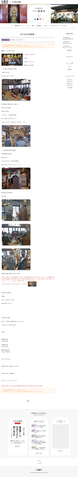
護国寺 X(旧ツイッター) (38, 19)
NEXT (35, 401)
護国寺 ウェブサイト (43, 19)
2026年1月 (69, 83)
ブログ (45, 25)
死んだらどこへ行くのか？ (68, 47)
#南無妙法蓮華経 (21, 385)
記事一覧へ (69, 50)
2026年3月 (69, 79)
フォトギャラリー (54, 25)
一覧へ (28, 400)
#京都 (34, 385)
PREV (21, 401)
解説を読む (17, 446)
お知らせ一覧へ (39, 453)
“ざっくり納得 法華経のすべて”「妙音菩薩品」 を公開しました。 (39, 449)
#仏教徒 (40, 385)
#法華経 (31, 385)
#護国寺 (3, 385)
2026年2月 (69, 81)
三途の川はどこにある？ (67, 43)
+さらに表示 (69, 87)
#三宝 (37, 385)
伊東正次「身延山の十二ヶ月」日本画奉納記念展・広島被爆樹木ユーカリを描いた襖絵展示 (39, 442)
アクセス (64, 25)
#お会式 (27, 385)
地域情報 (39, 25)
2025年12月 (68, 85)
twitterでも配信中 (16, 443)
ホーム (11, 25)
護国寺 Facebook (35, 19)
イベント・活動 (30, 25)
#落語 (12, 385)
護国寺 (31, 54)
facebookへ (60, 450)
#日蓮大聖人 (8, 385)
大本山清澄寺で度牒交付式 (68, 38)
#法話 (15, 385)
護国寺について (19, 25)
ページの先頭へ (39, 463)
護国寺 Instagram (40, 19)
